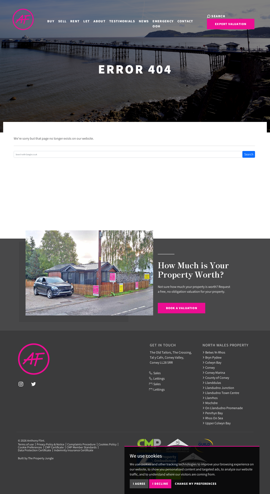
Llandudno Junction (218, 388)
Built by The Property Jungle (36, 458)
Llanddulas (211, 383)
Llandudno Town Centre (220, 393)
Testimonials (116, 20)
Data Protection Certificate (34, 450)
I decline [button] (160, 484)
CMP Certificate (54, 447)
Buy (44, 20)
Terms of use (26, 444)
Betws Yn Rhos (213, 352)
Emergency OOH (156, 23)
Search (248, 154)
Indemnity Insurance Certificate (73, 450)
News (138, 20)
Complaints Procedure (81, 444)
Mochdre (210, 403)
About (93, 20)
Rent (68, 20)
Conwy (208, 367)
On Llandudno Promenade (222, 408)
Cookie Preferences (30, 447)
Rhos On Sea (212, 418)
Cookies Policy (107, 444)
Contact (179, 20)
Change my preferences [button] (195, 484)
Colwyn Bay (211, 362)
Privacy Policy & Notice (50, 444)
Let (80, 20)
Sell (56, 20)
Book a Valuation (181, 308)
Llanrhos (210, 398)
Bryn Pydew (211, 357)
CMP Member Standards (82, 447)
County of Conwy (215, 377)
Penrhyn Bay (212, 413)
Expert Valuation (220, 26)
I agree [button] (139, 484)
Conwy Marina (213, 372)
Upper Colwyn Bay (216, 423)
